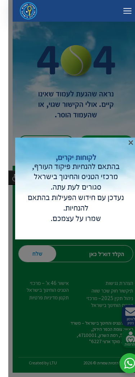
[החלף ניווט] (119, 10)
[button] (121, 363)
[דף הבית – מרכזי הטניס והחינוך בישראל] (20, 11)
